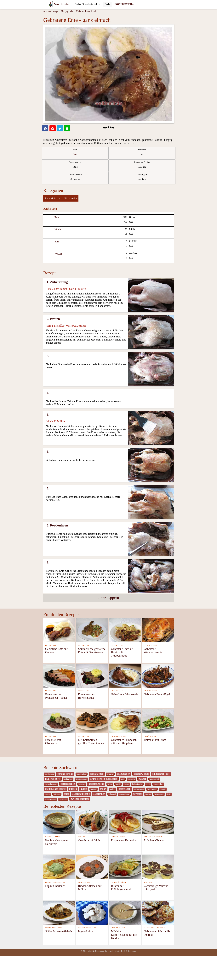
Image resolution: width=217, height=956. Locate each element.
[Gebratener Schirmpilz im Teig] (158, 912)
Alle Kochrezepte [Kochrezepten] (51, 11)
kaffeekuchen (68, 783)
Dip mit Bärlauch (55, 885)
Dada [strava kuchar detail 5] (75, 154)
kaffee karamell (51, 784)
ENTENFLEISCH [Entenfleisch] (51, 645)
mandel (93, 789)
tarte (168, 794)
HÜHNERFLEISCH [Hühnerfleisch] (118, 736)
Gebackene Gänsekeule (124, 694)
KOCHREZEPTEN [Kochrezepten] (124, 4)
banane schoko (65, 773)
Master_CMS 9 (121, 951)
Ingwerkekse (85, 931)
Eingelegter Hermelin (123, 840)
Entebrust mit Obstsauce (53, 741)
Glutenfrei (70, 198)
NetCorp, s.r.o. (98, 951)
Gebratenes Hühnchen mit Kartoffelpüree (124, 741)
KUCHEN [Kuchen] (81, 837)
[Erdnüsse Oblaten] (158, 821)
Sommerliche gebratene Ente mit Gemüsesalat (92, 650)
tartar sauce (159, 794)
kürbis (83, 788)
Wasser (58, 253)
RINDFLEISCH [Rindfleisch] (84, 882)
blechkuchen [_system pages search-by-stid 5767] (96, 773)
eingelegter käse (160, 773)
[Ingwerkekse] (92, 912)
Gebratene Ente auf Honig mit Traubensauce (122, 652)
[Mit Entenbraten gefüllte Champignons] (92, 721)
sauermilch (99, 793)
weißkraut (63, 799)
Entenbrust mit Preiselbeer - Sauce (56, 696)
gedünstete (68, 779)
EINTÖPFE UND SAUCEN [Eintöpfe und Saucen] (55, 882)
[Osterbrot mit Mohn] (92, 821)
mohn (103, 788)
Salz (56, 241)
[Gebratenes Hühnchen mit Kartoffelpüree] (125, 721)
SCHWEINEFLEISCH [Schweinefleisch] (53, 928)
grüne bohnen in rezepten (103, 778)
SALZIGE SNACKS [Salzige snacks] (118, 837)
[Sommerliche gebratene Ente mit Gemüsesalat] (92, 630)
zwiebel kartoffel (80, 798)
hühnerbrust (154, 779)
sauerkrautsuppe (81, 793)
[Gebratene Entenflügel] (158, 675)
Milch (57, 229)
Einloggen (132, 951)
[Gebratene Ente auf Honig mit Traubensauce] (125, 630)
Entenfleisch (90, 11)
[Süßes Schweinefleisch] (59, 912)
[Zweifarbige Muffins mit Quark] (158, 867)
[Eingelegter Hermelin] (125, 821)
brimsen (110, 774)
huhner (142, 778)
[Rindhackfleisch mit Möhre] (92, 867)
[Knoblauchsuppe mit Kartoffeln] (59, 821)
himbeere (131, 779)
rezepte (163, 789)
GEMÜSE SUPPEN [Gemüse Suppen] (52, 837)
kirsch (118, 784)
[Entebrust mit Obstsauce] (59, 721)
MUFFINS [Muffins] (147, 882)
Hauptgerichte (67, 11)
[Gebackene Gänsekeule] (125, 675)
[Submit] (107, 4)
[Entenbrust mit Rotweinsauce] (92, 675)
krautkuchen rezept (55, 788)
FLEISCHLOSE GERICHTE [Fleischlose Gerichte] (154, 928)
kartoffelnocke (96, 783)
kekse (110, 784)
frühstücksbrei (52, 778)
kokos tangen (137, 784)
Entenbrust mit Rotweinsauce (86, 696)
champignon (123, 773)
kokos (126, 784)
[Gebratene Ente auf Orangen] (59, 630)
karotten (82, 784)
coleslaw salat (141, 773)
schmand (112, 794)
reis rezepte (152, 789)
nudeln (112, 789)
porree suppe (139, 789)
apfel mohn (49, 774)
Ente (56, 217)
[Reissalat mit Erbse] (158, 721)
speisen (148, 794)
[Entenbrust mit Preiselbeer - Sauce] (59, 675)
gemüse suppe (81, 779)
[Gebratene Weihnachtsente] (158, 630)
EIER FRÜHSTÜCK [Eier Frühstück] (118, 882)
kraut (148, 784)
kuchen (73, 788)
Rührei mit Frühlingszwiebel (121, 887)
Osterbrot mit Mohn (89, 840)
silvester (137, 793)
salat (66, 793)
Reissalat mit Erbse (155, 739)
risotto (47, 794)
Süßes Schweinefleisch (58, 931)
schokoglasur (124, 794)
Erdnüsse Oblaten (154, 840)
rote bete (57, 794)
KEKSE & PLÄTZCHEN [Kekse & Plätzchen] (153, 837)
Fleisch (79, 11)
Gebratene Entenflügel (157, 694)
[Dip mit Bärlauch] (59, 867)
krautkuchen (158, 784)
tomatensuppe (50, 799)
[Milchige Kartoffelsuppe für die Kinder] (125, 912)
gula (122, 779)
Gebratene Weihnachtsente (153, 650)
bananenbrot (81, 774)
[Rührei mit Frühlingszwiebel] (125, 867)
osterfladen (124, 788)
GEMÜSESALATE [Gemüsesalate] (151, 736)
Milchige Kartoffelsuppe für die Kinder (124, 935)
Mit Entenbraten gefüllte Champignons (91, 741)
